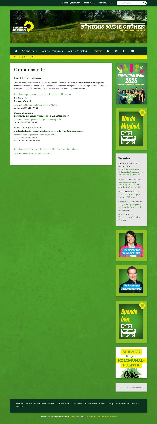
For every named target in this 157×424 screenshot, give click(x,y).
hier (38, 140)
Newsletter (102, 404)
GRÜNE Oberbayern (106, 3)
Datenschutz (135, 404)
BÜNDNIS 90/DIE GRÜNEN (70, 3)
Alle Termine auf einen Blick (129, 387)
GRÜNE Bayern (89, 3)
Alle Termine (20, 404)
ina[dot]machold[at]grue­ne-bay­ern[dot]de (40, 105)
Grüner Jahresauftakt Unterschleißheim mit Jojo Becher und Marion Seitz (130, 172)
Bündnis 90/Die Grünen (113, 27)
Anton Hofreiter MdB (33, 404)
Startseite (17, 57)
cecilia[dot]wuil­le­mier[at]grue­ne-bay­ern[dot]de (42, 119)
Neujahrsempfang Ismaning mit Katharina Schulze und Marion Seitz (130, 184)
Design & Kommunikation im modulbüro (103, 416)
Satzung (110, 404)
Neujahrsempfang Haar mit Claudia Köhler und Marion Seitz (129, 207)
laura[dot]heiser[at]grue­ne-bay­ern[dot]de (39, 134)
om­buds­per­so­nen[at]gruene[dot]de (37, 153)
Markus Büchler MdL (48, 404)
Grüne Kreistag (77, 51)
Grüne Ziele (29, 51)
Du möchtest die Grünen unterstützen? (84, 404)
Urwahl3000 (74, 416)
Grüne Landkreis (52, 51)
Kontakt (97, 51)
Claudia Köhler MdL (63, 404)
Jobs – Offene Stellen (122, 404)
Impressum (19, 406)
